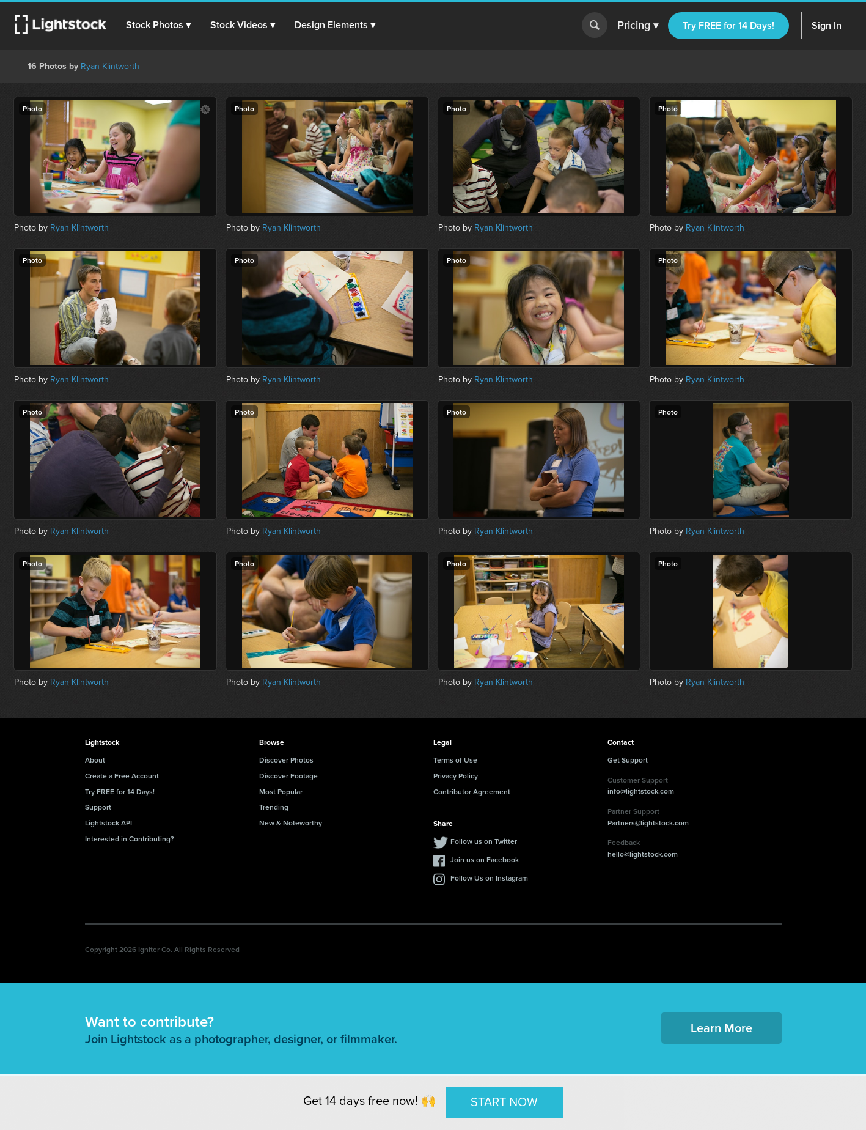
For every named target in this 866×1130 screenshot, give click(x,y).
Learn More (721, 1027)
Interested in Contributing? (129, 838)
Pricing (637, 25)
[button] (158, 25)
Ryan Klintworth (110, 66)
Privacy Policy (455, 775)
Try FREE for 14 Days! (728, 25)
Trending (273, 807)
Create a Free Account (122, 775)
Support (98, 807)
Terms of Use (455, 760)
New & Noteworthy (290, 823)
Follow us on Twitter (483, 841)
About (95, 760)
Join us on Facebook (484, 859)
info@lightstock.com (640, 791)
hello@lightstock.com (642, 854)
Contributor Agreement (471, 791)
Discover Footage (288, 775)
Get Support (627, 760)
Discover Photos (286, 760)
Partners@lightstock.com (648, 823)
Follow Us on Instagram (489, 878)
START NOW (504, 1102)
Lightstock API (108, 823)
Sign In (827, 25)
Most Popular (281, 791)
